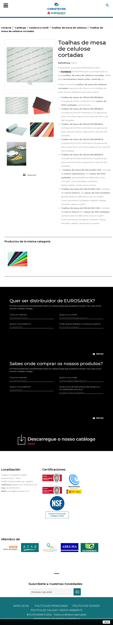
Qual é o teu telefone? (20, 324)
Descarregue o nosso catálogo (61, 440)
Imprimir (31, 175)
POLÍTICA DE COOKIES (86, 605)
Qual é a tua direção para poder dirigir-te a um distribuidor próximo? (79, 388)
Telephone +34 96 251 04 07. (25, 484)
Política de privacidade (51, 605)
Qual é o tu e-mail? (68, 314)
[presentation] (56, 344)
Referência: (64, 63)
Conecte (7, 27)
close (106, 622)
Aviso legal (21, 605)
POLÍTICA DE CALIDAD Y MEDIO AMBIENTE (56, 610)
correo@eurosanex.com (18, 491)
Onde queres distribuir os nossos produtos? (80, 324)
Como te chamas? (18, 314)
